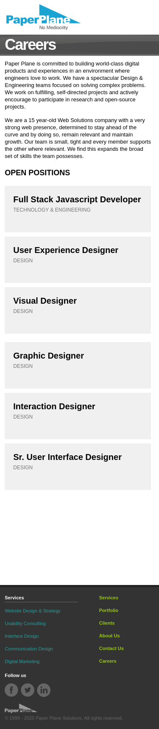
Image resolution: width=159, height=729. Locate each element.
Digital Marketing (22, 661)
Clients (107, 623)
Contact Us (111, 648)
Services (108, 597)
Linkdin (43, 690)
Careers (108, 661)
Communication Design (29, 648)
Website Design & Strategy (32, 610)
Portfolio (108, 610)
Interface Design (22, 636)
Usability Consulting (25, 623)
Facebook (12, 690)
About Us (109, 635)
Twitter (28, 690)
